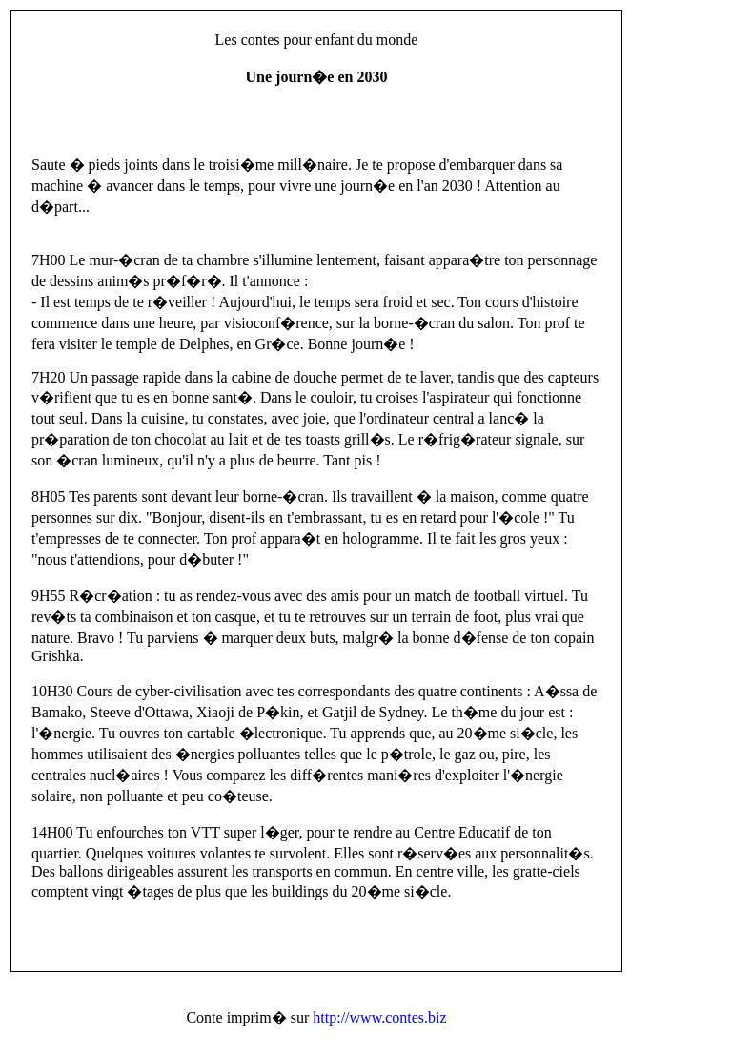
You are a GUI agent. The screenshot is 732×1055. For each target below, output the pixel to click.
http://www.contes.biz (379, 1017)
